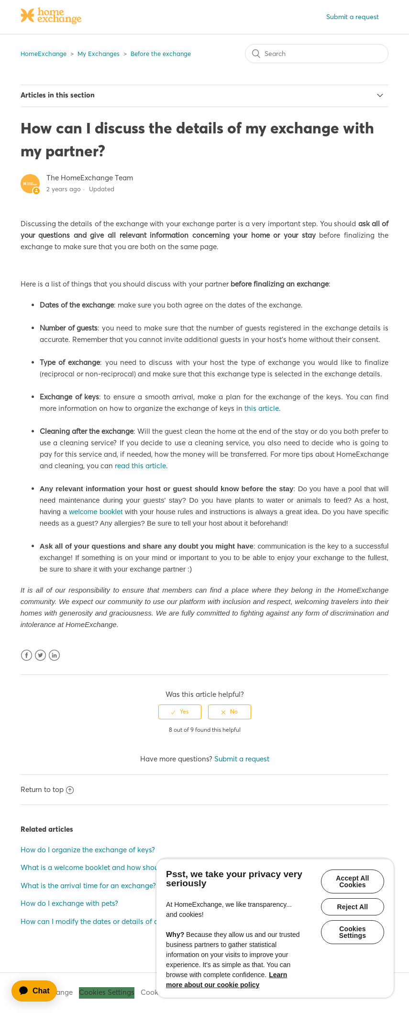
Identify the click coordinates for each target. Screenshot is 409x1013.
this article (261, 408)
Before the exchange (161, 53)
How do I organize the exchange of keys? (88, 849)
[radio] (179, 712)
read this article (140, 465)
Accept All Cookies (352, 881)
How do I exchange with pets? (69, 903)
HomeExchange (43, 53)
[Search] (316, 53)
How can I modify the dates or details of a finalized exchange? (123, 921)
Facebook (27, 655)
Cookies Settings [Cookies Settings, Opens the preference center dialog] (352, 932)
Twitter (40, 655)
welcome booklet (95, 511)
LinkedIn (54, 655)
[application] (38, 991)
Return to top (47, 789)
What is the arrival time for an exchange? (88, 885)
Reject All (352, 907)
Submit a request (352, 16)
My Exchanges (98, 53)
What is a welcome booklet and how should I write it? (108, 867)
